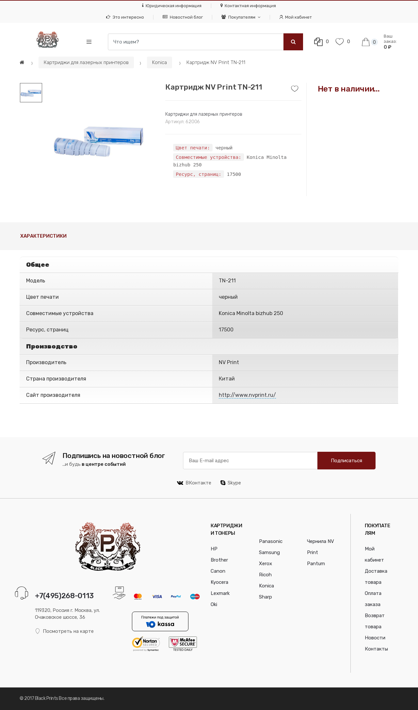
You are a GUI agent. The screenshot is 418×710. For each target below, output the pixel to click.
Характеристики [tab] (43, 236)
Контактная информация (248, 5)
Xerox (265, 563)
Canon (218, 571)
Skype (230, 483)
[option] (98, 139)
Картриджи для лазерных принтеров (86, 62)
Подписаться (346, 461)
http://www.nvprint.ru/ (247, 395)
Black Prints (46, 698)
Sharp (265, 597)
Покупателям (238, 17)
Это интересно (125, 17)
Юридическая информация (171, 5)
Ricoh (265, 575)
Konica (159, 62)
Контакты (376, 649)
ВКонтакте (194, 483)
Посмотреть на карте (64, 631)
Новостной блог (182, 17)
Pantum (316, 563)
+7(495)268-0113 (64, 595)
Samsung (269, 552)
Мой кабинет (295, 17)
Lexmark (220, 593)
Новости (375, 638)
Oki (214, 604)
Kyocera (219, 582)
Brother (219, 560)
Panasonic (270, 541)
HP (214, 549)
